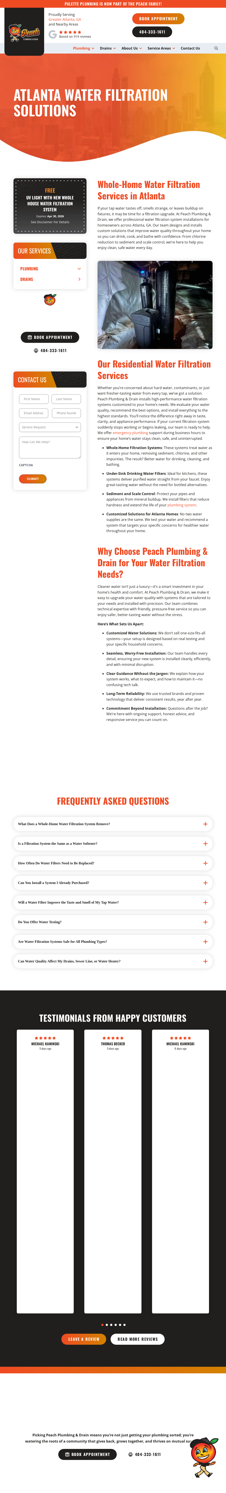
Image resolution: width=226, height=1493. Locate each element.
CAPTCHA (26, 465)
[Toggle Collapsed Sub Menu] (50, 269)
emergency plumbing (130, 432)
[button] (216, 48)
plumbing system (182, 505)
